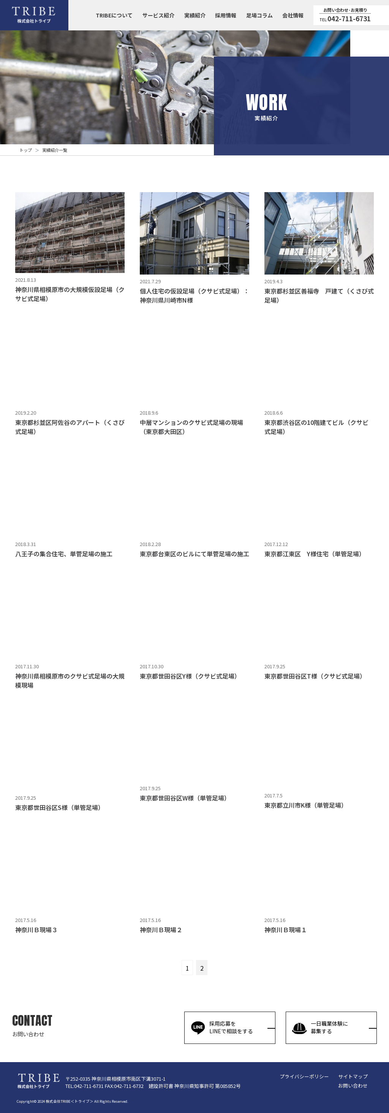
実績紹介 (195, 15)
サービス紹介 (158, 15)
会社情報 (293, 15)
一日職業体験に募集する (320, 1028)
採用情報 (225, 15)
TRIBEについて (114, 15)
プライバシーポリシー (304, 1076)
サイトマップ (353, 1076)
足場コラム (259, 15)
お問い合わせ (353, 1085)
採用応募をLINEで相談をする (221, 1028)
